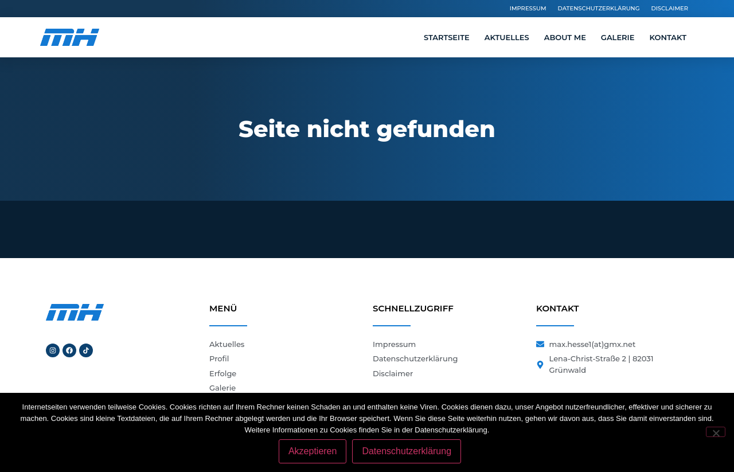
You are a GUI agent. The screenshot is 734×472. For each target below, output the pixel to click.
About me (565, 37)
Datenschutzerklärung (598, 8)
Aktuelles (507, 37)
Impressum (528, 8)
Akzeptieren (312, 451)
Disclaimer (669, 8)
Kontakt (667, 37)
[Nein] (715, 432)
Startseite (447, 37)
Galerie (618, 37)
